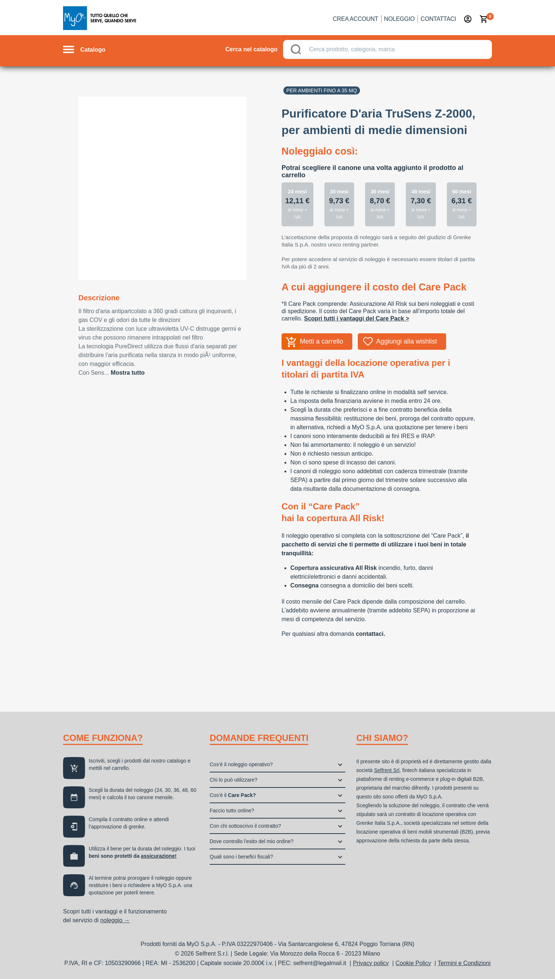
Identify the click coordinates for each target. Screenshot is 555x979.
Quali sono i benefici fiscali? (241, 857)
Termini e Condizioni (464, 963)
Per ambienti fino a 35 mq (321, 90)
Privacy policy (371, 963)
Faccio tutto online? (232, 810)
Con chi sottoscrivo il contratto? (245, 826)
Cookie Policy (413, 963)
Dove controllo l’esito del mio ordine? (252, 841)
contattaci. (370, 634)
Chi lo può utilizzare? (233, 780)
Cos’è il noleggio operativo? (241, 764)
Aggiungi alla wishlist (406, 341)
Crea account (355, 19)
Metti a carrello (321, 341)
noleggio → (115, 920)
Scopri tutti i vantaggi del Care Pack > (356, 318)
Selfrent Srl (386, 770)
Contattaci (438, 19)
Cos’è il (233, 795)
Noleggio (399, 19)
